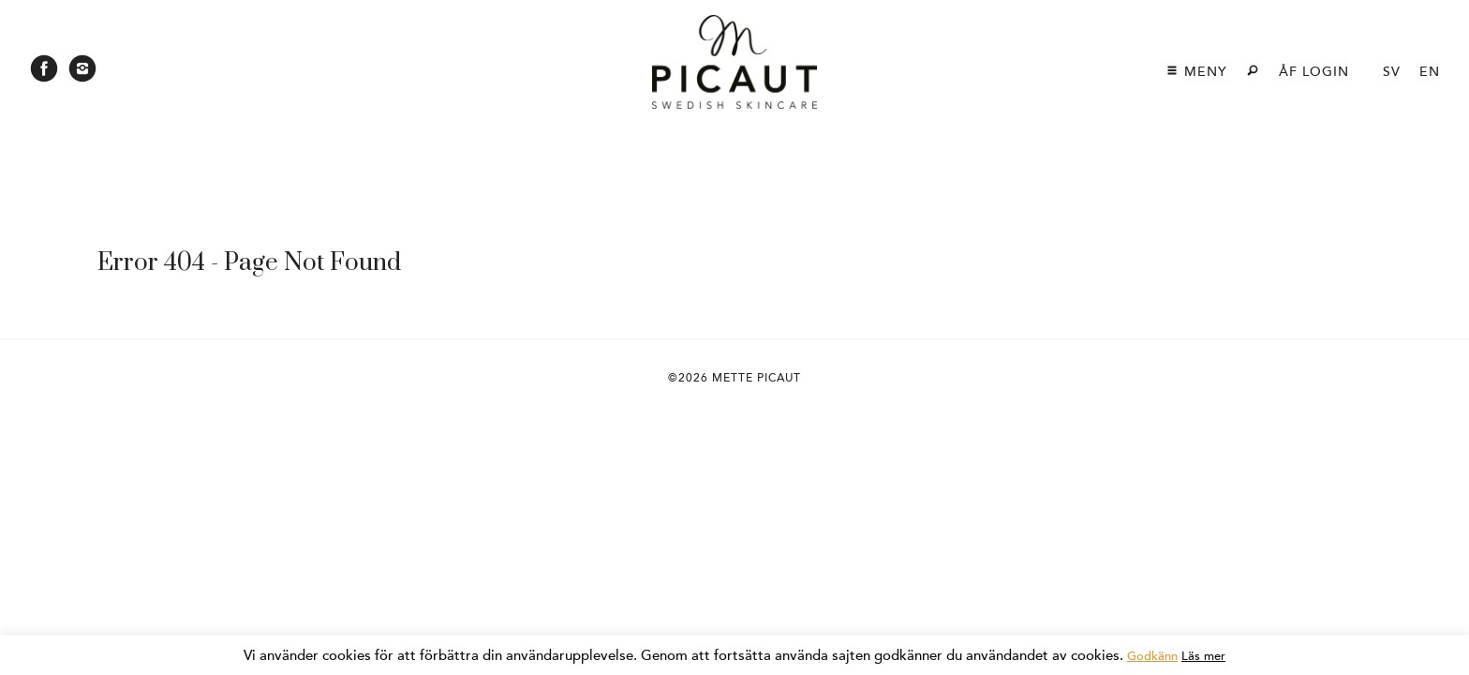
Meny (1196, 72)
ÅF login (1314, 72)
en (1429, 72)
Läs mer (1203, 656)
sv (1392, 72)
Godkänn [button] (1152, 656)
